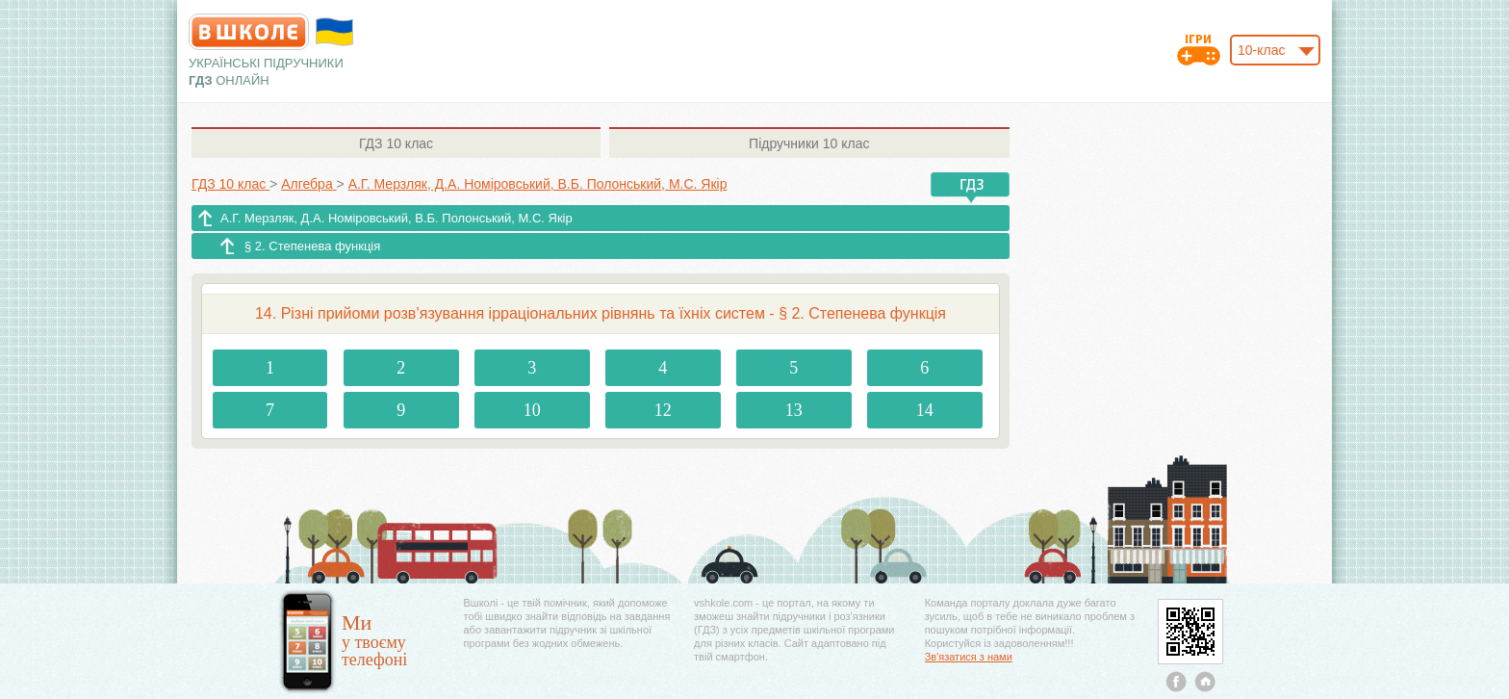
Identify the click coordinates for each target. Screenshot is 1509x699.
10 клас (396, 143)
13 (794, 410)
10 (532, 410)
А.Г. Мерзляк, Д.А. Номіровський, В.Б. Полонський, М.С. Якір (396, 218)
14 (925, 410)
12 (663, 410)
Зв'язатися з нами (968, 656)
